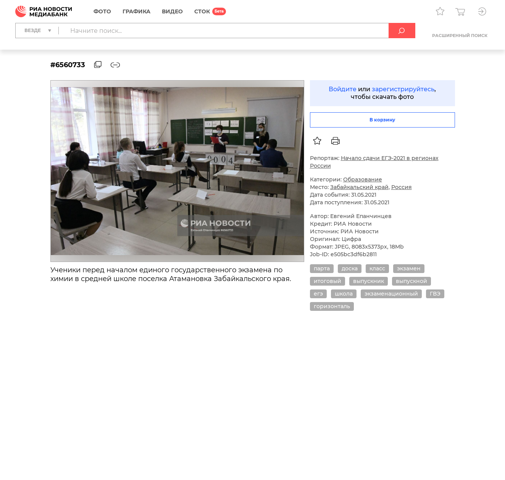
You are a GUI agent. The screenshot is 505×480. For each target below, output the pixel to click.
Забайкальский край (359, 187)
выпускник (368, 281)
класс (377, 268)
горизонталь (332, 306)
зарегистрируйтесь (403, 89)
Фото (102, 11)
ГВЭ (435, 293)
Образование (362, 179)
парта (322, 268)
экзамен (409, 268)
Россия (401, 187)
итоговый (327, 281)
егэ (318, 293)
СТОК (202, 11)
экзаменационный (391, 293)
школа (344, 293)
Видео (172, 11)
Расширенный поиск (459, 35)
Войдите (343, 89)
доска (350, 268)
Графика (136, 11)
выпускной (411, 281)
